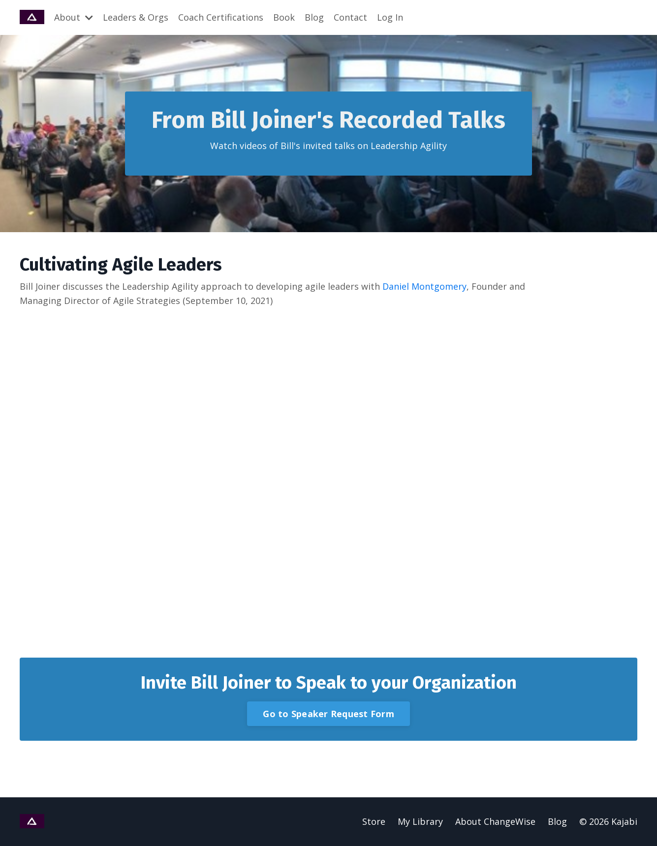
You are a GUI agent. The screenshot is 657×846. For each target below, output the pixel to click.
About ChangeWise (495, 821)
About (73, 17)
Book (284, 17)
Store (373, 821)
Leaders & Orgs (135, 17)
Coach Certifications (220, 17)
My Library (420, 821)
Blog (314, 17)
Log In (390, 17)
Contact (350, 17)
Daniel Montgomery (424, 286)
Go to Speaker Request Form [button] (328, 714)
